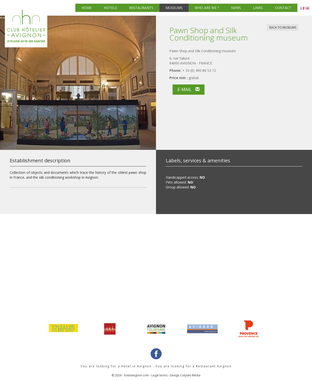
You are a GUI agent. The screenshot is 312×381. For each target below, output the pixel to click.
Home (86, 7)
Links (258, 7)
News (236, 7)
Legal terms (159, 375)
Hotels (110, 7)
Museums (174, 7)
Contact (283, 7)
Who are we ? (207, 7)
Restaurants (141, 7)
